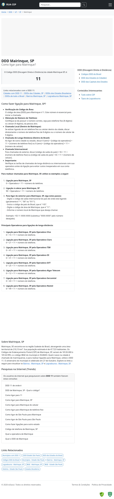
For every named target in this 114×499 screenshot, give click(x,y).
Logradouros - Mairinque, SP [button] (13, 464)
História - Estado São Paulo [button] (12, 469)
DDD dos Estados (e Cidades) (94, 78)
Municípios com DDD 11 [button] (11, 455)
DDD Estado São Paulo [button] (31, 455)
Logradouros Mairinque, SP (60, 96)
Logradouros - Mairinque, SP (58, 363)
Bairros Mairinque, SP (36, 96)
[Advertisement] (57, 37)
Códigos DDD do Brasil (91, 74)
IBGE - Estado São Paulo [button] (53, 464)
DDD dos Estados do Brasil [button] (53, 455)
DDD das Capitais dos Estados (94, 81)
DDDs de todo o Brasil (14, 96)
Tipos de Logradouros (91, 98)
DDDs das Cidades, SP (33, 93)
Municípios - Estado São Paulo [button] (33, 460)
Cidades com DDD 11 (12, 93)
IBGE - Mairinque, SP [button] (34, 464)
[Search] (60, 4)
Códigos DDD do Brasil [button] (10, 460)
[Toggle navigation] (110, 4)
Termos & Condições (81, 484)
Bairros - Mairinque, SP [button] (55, 460)
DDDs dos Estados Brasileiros (58, 93)
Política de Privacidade (102, 484)
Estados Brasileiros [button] (32, 469)
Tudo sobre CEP (88, 94)
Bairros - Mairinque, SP (33, 363)
